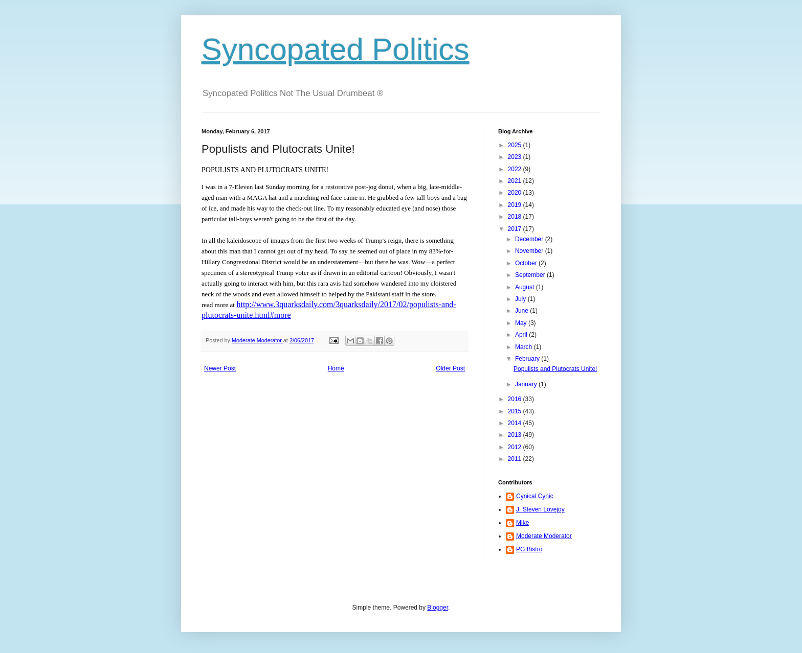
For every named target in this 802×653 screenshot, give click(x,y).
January (527, 384)
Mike (522, 522)
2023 (515, 156)
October (527, 263)
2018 (515, 216)
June (522, 310)
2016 (515, 399)
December (530, 239)
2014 (515, 423)
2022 (515, 169)
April (522, 334)
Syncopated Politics (336, 49)
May (521, 323)
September (531, 274)
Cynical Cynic (534, 496)
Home (336, 368)
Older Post (450, 368)
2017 (515, 228)
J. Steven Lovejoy (540, 509)
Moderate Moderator (544, 536)
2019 (515, 204)
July (521, 298)
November (530, 250)
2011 (515, 458)
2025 (515, 145)
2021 (515, 180)
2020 (515, 192)
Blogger (437, 607)
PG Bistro (529, 549)
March (524, 347)
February (528, 358)
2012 (515, 447)
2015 (515, 411)
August (525, 287)
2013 (515, 434)
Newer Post (220, 368)
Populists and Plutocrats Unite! (555, 368)
